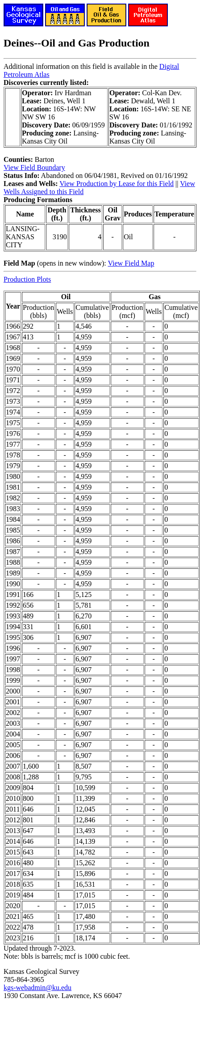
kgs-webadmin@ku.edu (37, 987)
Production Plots (27, 279)
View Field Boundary (34, 167)
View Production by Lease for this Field (116, 183)
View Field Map (131, 263)
